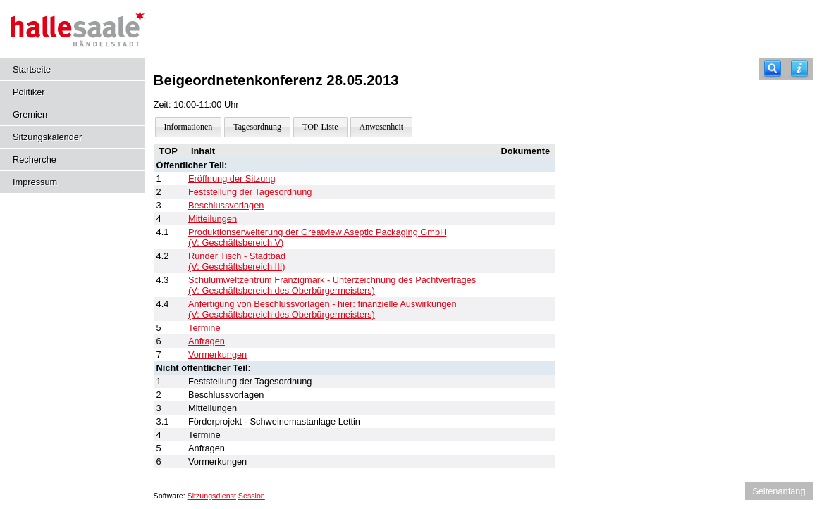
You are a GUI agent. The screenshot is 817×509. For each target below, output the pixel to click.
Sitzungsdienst (212, 495)
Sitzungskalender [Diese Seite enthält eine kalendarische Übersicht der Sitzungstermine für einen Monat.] (47, 137)
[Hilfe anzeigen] (799, 69)
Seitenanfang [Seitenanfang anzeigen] (778, 491)
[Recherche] (772, 69)
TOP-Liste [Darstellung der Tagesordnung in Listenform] (320, 127)
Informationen (188, 127)
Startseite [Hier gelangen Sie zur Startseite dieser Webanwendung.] (32, 69)
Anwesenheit (382, 127)
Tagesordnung (257, 127)
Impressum (35, 182)
